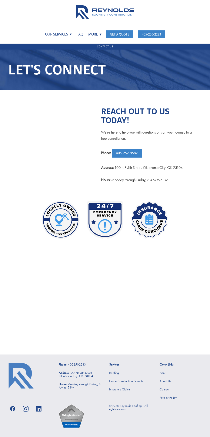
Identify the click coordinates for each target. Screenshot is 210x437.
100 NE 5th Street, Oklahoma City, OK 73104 (76, 374)
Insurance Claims (119, 389)
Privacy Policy (168, 398)
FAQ (80, 34)
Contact (164, 389)
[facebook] (12, 408)
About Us (165, 381)
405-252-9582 (127, 153)
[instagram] (25, 408)
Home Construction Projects (126, 381)
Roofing (114, 373)
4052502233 (76, 364)
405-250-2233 (151, 34)
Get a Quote (119, 34)
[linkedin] (38, 408)
